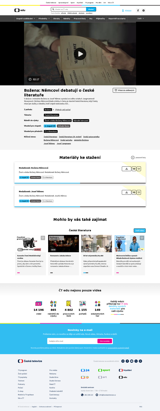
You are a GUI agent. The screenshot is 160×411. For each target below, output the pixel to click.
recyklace (89, 13)
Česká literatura (51, 115)
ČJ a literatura (51, 131)
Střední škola (63, 126)
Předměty (43, 19)
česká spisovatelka (91, 136)
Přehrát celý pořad (62, 109)
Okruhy (56, 19)
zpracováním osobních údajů (118, 348)
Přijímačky (100, 19)
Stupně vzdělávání (24, 19)
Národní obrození (81, 120)
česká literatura (50, 136)
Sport (73, 3)
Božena (48, 109)
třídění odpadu (72, 13)
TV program (89, 3)
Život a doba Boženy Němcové (58, 120)
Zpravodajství (63, 3)
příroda (63, 13)
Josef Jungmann (64, 143)
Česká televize (51, 3)
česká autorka (66, 140)
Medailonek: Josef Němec (31, 191)
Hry (90, 19)
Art (105, 3)
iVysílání (80, 3)
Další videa (140, 230)
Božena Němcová (51, 140)
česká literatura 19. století (70, 136)
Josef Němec (49, 143)
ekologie (81, 13)
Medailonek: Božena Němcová (33, 167)
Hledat (91, 9)
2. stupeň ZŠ (50, 126)
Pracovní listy (80, 19)
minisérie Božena (81, 140)
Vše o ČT (111, 3)
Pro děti (98, 3)
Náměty (66, 19)
